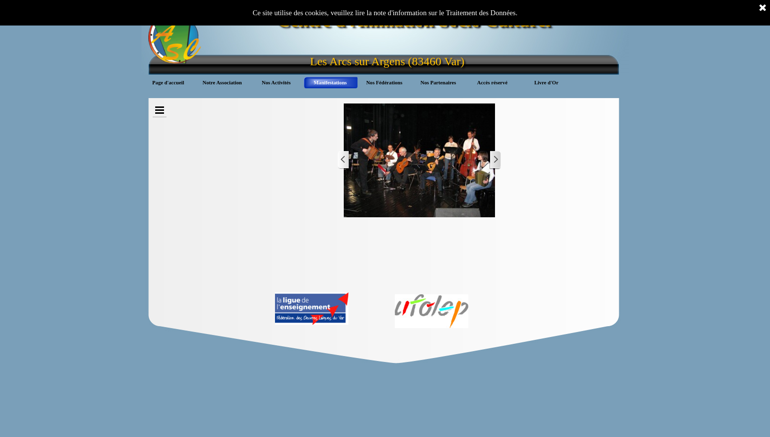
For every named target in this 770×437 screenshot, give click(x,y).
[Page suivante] (495, 160)
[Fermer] (763, 8)
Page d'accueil (168, 82)
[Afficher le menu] (159, 110)
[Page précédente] (344, 160)
